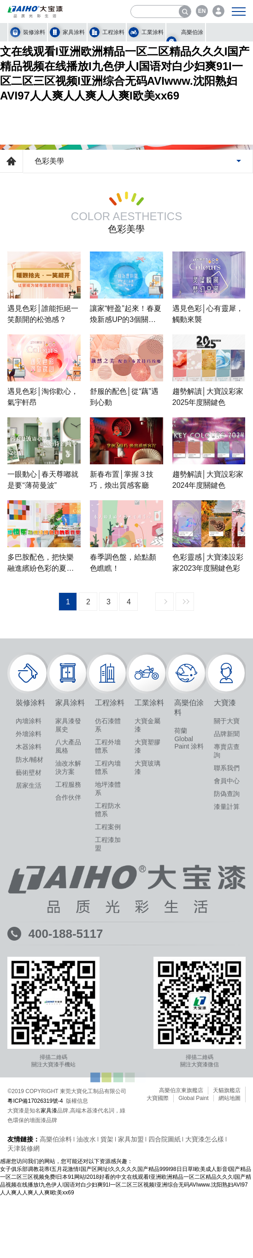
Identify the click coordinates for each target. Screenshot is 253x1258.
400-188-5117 (65, 1129)
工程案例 (108, 1022)
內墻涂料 (28, 916)
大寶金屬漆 (147, 921)
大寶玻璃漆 (147, 963)
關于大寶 (227, 916)
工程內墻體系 (108, 963)
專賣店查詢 (227, 946)
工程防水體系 (108, 1005)
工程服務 (68, 980)
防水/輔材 (29, 955)
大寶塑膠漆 (147, 942)
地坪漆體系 (108, 984)
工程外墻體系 (108, 942)
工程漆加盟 (108, 1039)
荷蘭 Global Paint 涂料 (189, 934)
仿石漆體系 (108, 921)
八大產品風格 (68, 942)
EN (202, 11)
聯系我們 (227, 963)
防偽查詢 (227, 989)
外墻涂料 (28, 929)
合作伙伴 (68, 993)
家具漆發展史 (68, 921)
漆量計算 (227, 1002)
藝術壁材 (28, 968)
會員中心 (227, 976)
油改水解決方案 (68, 963)
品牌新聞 (227, 929)
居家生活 (28, 981)
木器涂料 (28, 942)
